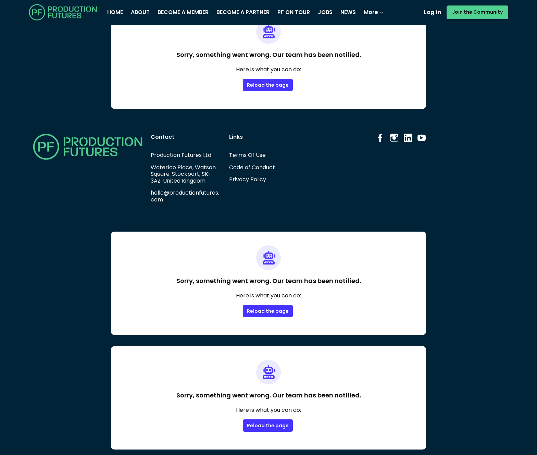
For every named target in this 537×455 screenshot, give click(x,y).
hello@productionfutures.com (185, 196)
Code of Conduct (251, 167)
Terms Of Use (247, 154)
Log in (436, 12)
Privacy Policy (247, 179)
